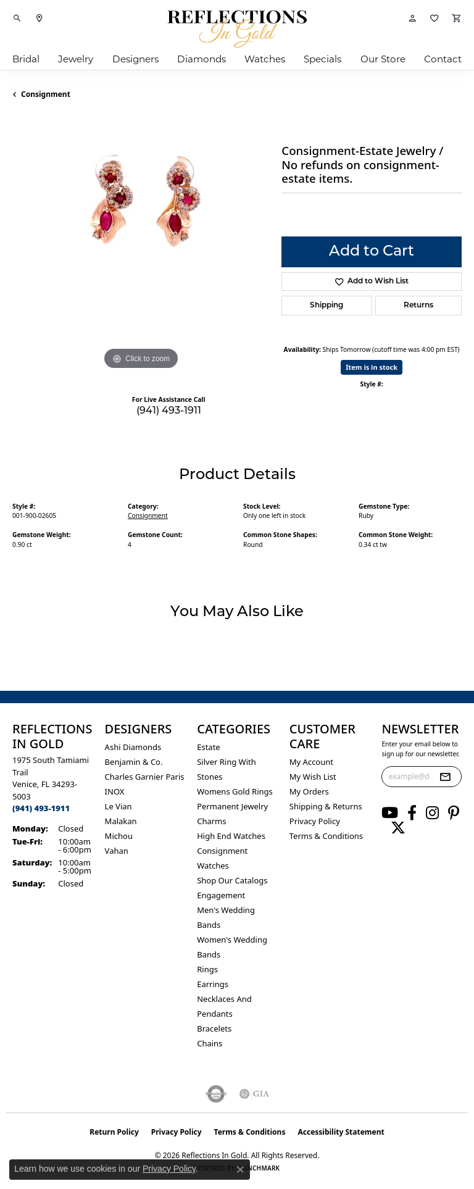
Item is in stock (371, 367)
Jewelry (75, 59)
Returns (418, 305)
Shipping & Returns (325, 806)
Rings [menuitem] (207, 969)
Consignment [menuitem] (222, 850)
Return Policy (114, 1132)
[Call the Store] (41, 808)
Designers (135, 59)
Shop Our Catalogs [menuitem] (232, 880)
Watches (264, 59)
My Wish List (312, 776)
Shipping (326, 305)
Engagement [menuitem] (221, 895)
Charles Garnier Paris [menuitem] (145, 776)
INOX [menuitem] (115, 791)
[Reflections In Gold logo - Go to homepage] (237, 29)
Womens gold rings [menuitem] (235, 791)
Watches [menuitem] (213, 865)
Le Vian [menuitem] (118, 806)
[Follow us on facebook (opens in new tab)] (412, 813)
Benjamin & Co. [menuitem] (134, 761)
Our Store (382, 59)
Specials (322, 59)
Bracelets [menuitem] (214, 1028)
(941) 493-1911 (168, 411)
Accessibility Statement (340, 1132)
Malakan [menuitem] (121, 821)
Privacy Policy (314, 821)
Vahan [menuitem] (116, 850)
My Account (311, 761)
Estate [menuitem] (208, 747)
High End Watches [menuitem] (231, 835)
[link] (39, 18)
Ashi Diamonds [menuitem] (133, 747)
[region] (140, 244)
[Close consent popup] (240, 1169)
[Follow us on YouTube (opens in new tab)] (389, 813)
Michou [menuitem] (119, 835)
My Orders (309, 791)
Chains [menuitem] (209, 1043)
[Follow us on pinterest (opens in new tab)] (453, 813)
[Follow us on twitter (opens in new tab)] (398, 827)
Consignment (45, 94)
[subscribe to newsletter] (445, 776)
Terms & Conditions (326, 835)
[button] (17, 18)
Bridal (26, 59)
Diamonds (201, 59)
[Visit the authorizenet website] (216, 1094)
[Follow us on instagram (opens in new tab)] (432, 813)
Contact (443, 59)
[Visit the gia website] (254, 1094)
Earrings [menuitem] (212, 984)
